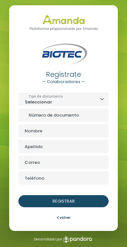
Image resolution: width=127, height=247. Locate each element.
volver (64, 217)
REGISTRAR (64, 201)
